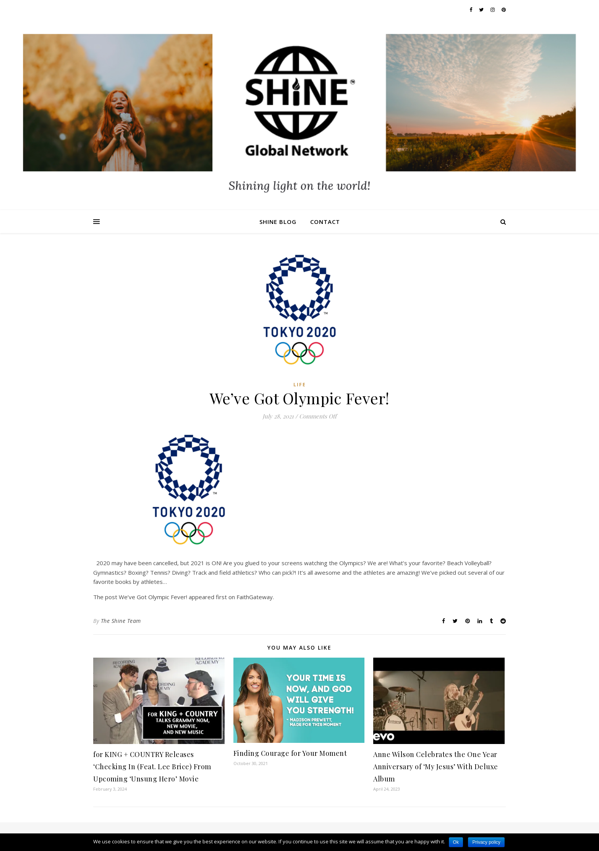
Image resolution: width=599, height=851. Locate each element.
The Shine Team (121, 620)
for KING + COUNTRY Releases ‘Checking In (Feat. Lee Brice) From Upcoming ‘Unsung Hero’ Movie (152, 766)
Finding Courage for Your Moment (290, 753)
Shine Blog (277, 221)
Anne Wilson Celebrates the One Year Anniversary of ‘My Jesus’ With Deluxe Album (435, 766)
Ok (456, 842)
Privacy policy (486, 842)
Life (299, 384)
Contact (325, 221)
